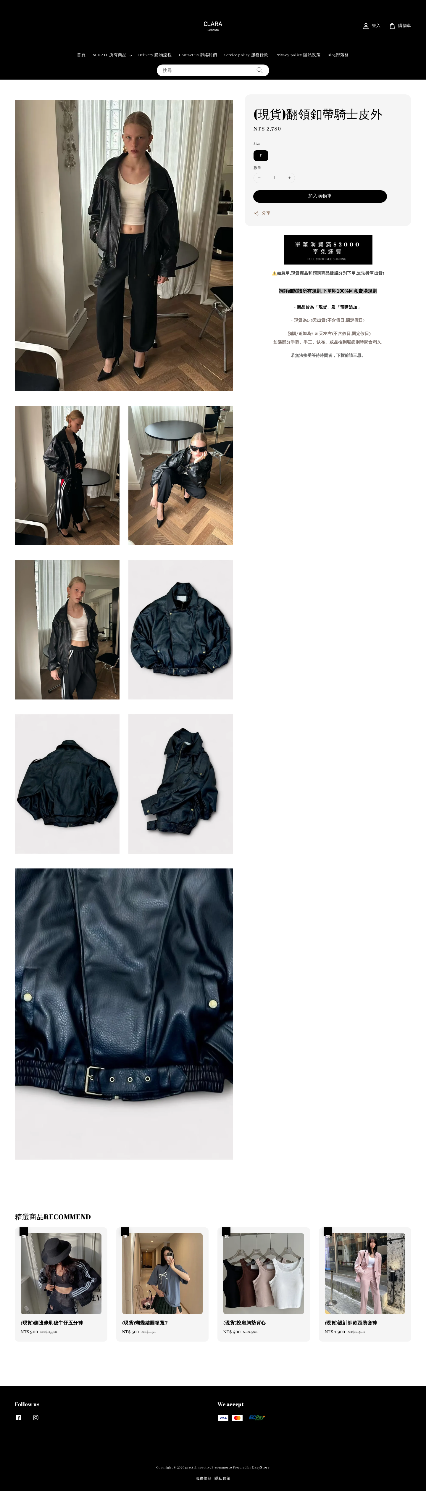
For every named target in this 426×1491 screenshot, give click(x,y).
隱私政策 (222, 1479)
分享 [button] (262, 213)
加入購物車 (320, 196)
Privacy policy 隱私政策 (297, 55)
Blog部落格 (338, 55)
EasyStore (261, 1467)
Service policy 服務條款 (246, 55)
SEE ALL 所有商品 (110, 55)
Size (257, 143)
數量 (258, 168)
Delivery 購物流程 (155, 55)
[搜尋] (259, 70)
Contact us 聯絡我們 (198, 55)
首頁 (81, 55)
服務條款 (204, 1479)
